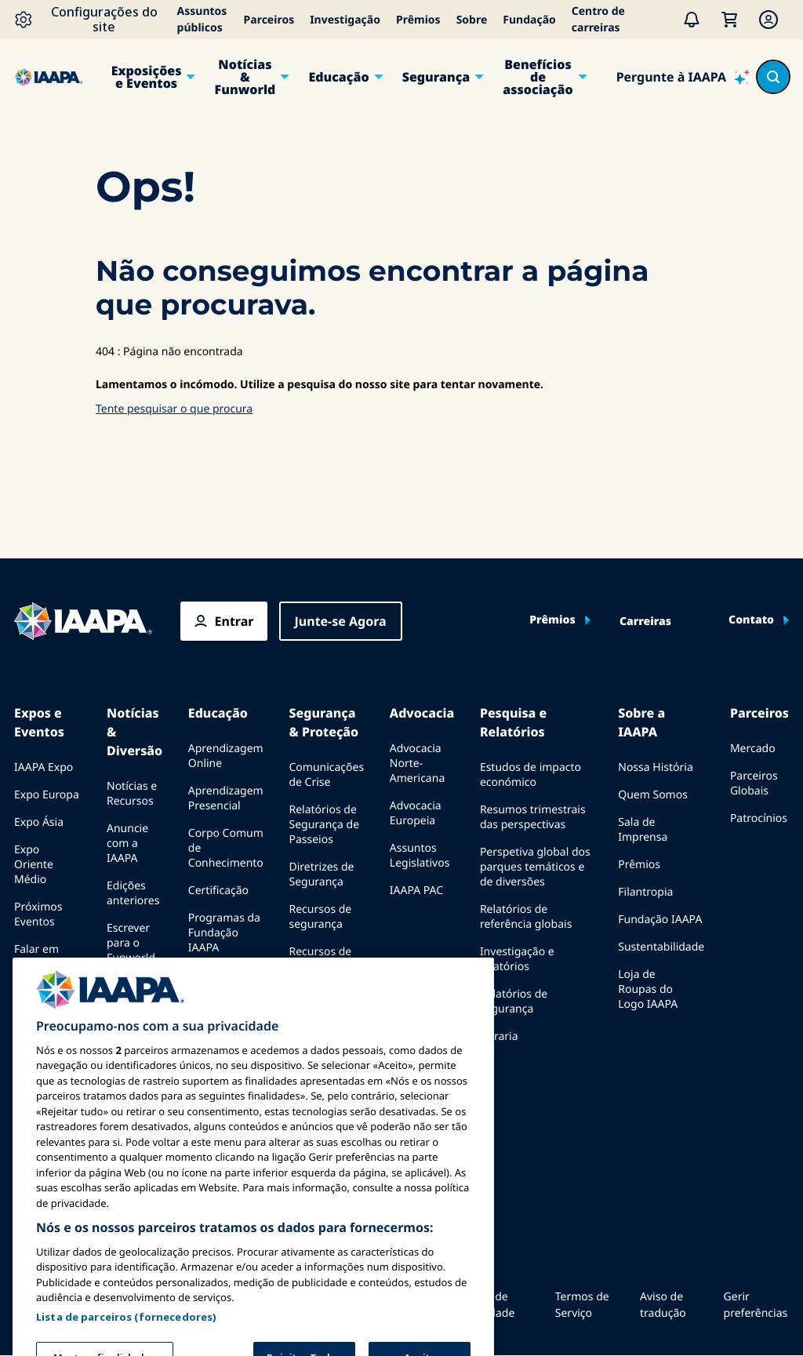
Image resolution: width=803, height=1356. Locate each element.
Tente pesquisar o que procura (174, 409)
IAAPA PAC (416, 890)
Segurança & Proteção (323, 722)
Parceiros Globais (754, 783)
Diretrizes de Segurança (321, 874)
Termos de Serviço (582, 1305)
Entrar (234, 621)
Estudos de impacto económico (530, 775)
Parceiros (269, 20)
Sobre (472, 20)
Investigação (345, 20)
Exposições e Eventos (146, 77)
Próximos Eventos (38, 914)
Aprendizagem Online (225, 756)
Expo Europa (46, 794)
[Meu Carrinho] (729, 19)
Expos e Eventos (39, 722)
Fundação (529, 20)
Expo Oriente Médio (33, 864)
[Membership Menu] (768, 19)
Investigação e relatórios (517, 959)
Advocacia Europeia (415, 813)
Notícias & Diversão (134, 731)
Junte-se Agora (341, 621)
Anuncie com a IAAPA (127, 843)
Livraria (499, 1036)
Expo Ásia (39, 822)
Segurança (436, 76)
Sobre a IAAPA (641, 722)
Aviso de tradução (663, 1305)
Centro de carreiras (598, 19)
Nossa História (655, 767)
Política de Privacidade (484, 1305)
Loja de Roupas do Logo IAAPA (648, 989)
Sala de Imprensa (642, 830)
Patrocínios (758, 818)
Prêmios (418, 20)
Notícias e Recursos (132, 794)
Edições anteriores (133, 893)
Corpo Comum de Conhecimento (225, 848)
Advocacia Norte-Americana (417, 763)
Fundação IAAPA (660, 919)
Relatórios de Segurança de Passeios (324, 824)
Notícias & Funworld (245, 76)
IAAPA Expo (43, 767)
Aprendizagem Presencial (225, 798)
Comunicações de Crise (326, 775)
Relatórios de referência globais (526, 917)
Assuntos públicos (202, 19)
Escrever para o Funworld (131, 943)
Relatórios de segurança (513, 1001)
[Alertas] (691, 19)
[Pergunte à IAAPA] (683, 77)
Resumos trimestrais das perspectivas (533, 817)
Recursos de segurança (320, 917)
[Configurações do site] (91, 19)
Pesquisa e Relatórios (513, 722)
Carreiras (645, 622)
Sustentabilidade (661, 947)
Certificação (218, 890)
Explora (207, 975)
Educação (338, 76)
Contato (751, 620)
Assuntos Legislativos (420, 856)
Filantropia (645, 892)
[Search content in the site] (773, 77)
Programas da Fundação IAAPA (224, 933)
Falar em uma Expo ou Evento (40, 964)
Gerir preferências (756, 1305)
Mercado (753, 748)
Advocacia (422, 713)
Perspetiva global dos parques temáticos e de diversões (535, 867)
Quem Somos (653, 794)
